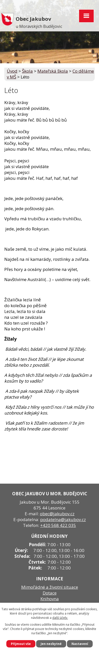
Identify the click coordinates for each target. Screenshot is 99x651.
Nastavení (79, 644)
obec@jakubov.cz (57, 514)
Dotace (50, 593)
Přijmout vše (21, 644)
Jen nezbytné (51, 644)
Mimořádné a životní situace (49, 587)
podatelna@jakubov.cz (63, 519)
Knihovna (49, 599)
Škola (27, 71)
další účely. (60, 618)
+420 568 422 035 (58, 525)
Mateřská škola (52, 71)
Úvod (12, 71)
